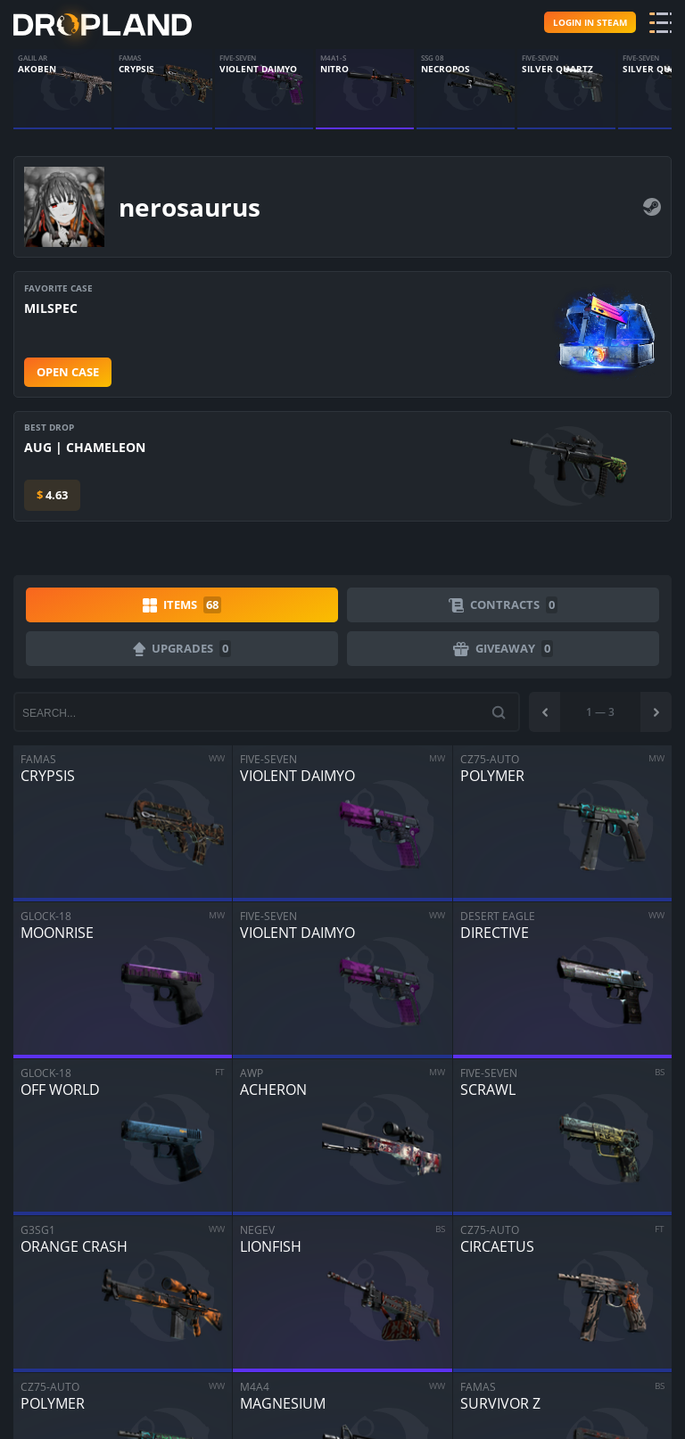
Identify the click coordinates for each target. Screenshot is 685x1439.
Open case (68, 372)
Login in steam (590, 22)
